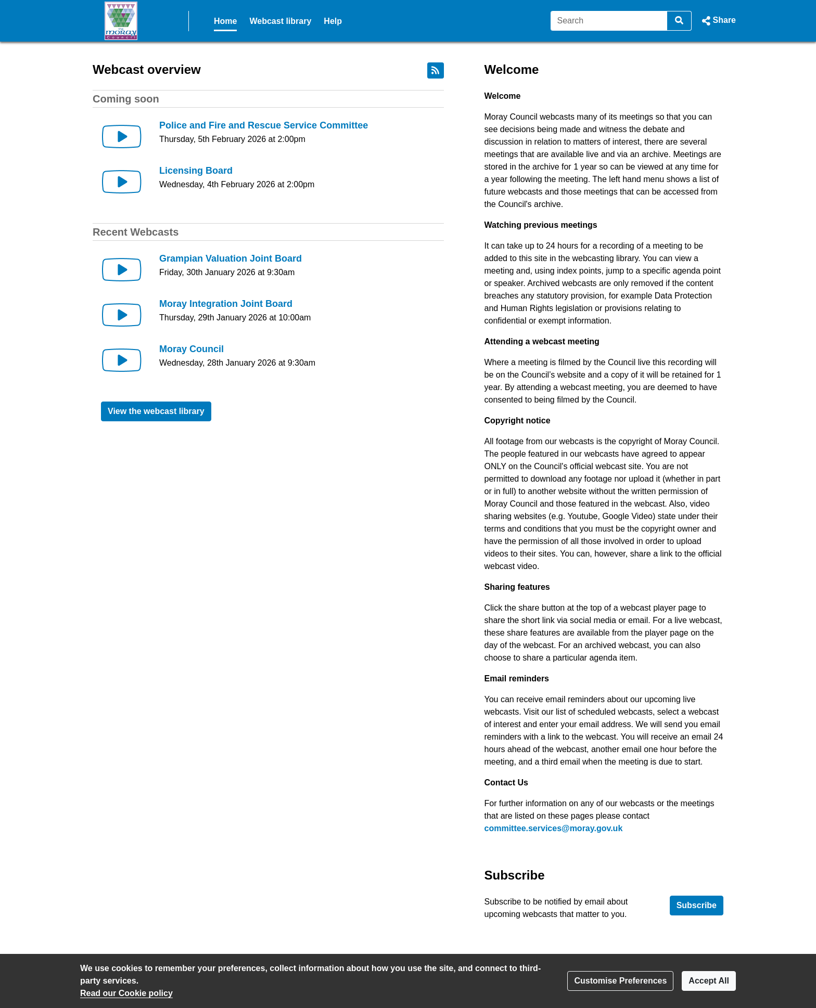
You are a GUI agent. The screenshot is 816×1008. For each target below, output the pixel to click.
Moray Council (191, 349)
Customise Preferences (620, 980)
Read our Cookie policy (126, 993)
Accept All (708, 980)
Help (333, 21)
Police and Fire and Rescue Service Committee (263, 125)
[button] (718, 21)
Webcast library (280, 21)
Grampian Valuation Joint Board (230, 258)
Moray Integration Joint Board (225, 304)
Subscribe (697, 905)
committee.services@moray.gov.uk (553, 828)
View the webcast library (156, 411)
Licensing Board (196, 170)
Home (225, 21)
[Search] (609, 21)
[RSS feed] (435, 70)
